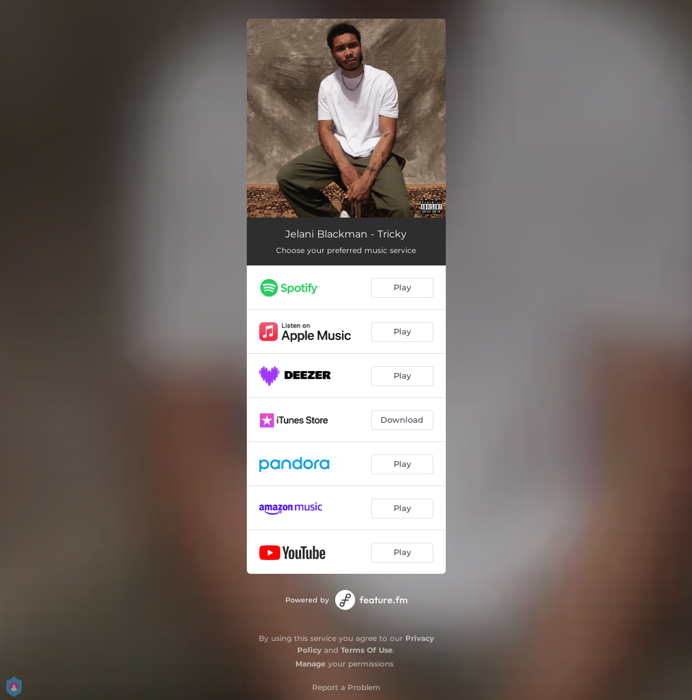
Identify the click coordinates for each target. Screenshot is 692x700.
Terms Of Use (367, 650)
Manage (310, 663)
